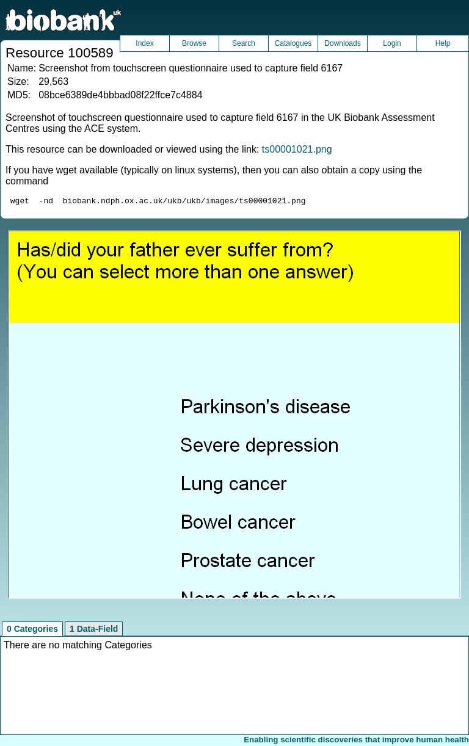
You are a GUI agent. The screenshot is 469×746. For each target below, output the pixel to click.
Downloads (342, 43)
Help (443, 43)
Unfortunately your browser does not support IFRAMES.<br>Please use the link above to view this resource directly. (234, 416)
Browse (194, 43)
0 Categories (32, 631)
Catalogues (293, 43)
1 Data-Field (94, 631)
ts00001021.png (297, 149)
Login (392, 43)
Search (243, 43)
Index (144, 43)
